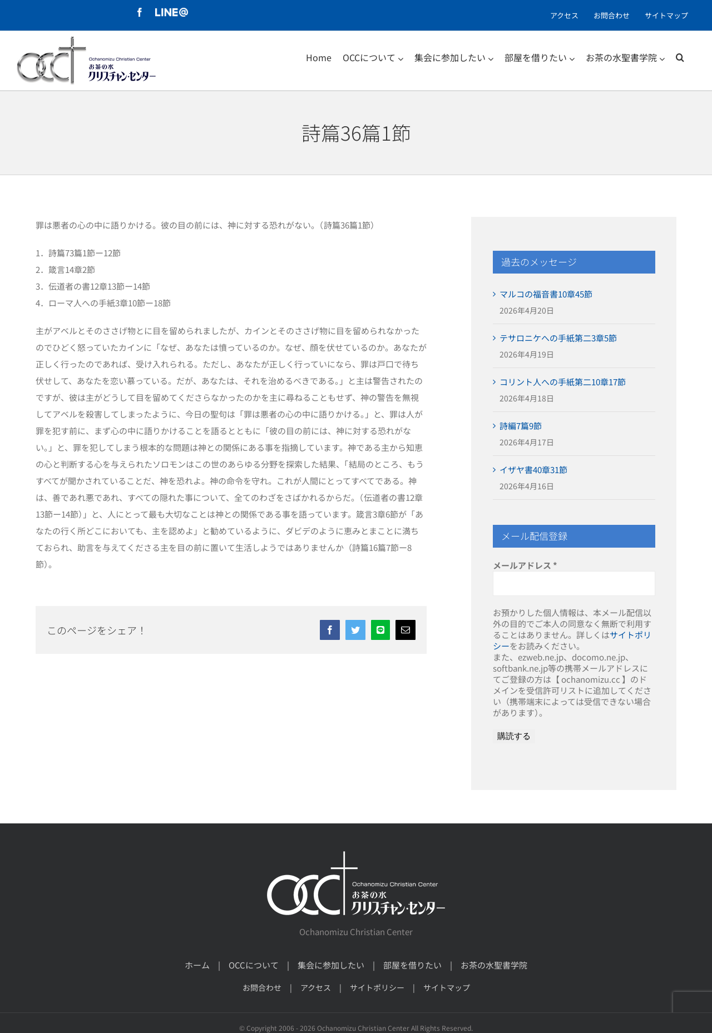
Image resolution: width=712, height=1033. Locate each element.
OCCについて (254, 965)
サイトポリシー (377, 987)
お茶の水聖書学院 (494, 965)
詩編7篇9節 (521, 425)
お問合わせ (262, 987)
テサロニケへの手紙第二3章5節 (558, 338)
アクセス (315, 987)
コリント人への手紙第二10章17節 (563, 382)
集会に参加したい (331, 965)
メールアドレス (525, 565)
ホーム (197, 965)
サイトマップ (446, 987)
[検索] (680, 57)
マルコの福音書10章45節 (546, 294)
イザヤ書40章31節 (533, 469)
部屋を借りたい (412, 965)
